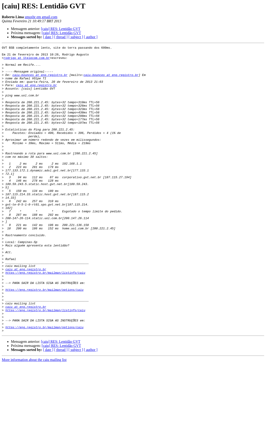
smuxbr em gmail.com (41, 17)
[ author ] (91, 37)
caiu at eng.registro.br (36, 93)
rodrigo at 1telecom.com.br (27, 60)
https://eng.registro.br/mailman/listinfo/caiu (45, 318)
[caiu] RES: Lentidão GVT (60, 29)
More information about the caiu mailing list (34, 417)
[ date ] (48, 37)
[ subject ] (75, 37)
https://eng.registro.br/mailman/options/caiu (44, 339)
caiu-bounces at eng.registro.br (40, 81)
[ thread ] (61, 37)
